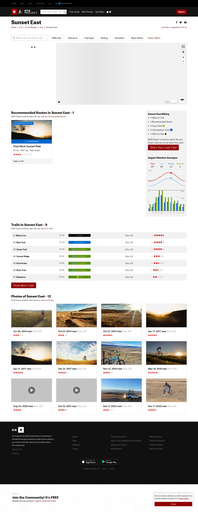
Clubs (75, 448)
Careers (15, 453)
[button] (176, 22)
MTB (22, 3)
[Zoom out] (183, 61)
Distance (72, 37)
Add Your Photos (47, 300)
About (75, 436)
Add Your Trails (47, 228)
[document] (173, 500)
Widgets (76, 444)
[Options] (182, 100)
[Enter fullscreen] (183, 46)
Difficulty (56, 37)
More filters (137, 37)
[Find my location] (183, 52)
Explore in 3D (18, 161)
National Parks (156, 448)
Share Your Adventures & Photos (126, 440)
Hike (30, 3)
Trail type (89, 37)
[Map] (121, 73)
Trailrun (40, 3)
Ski (50, 3)
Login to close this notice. (45, 501)
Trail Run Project (157, 440)
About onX (17, 449)
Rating (104, 37)
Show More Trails (23, 285)
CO (20, 27)
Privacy (112, 469)
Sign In (181, 11)
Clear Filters (154, 37)
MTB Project (116, 448)
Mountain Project (119, 444)
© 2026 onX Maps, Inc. (91, 469)
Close (173, 504)
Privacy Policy (184, 498)
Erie (41, 27)
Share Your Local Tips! (163, 147)
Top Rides (99, 11)
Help (74, 440)
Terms (105, 469)
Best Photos (87, 11)
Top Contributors (119, 436)
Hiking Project (155, 436)
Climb (13, 3)
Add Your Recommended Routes (53, 116)
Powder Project (156, 444)
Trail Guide (74, 11)
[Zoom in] (183, 57)
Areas (13, 27)
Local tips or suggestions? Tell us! (174, 27)
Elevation (119, 37)
